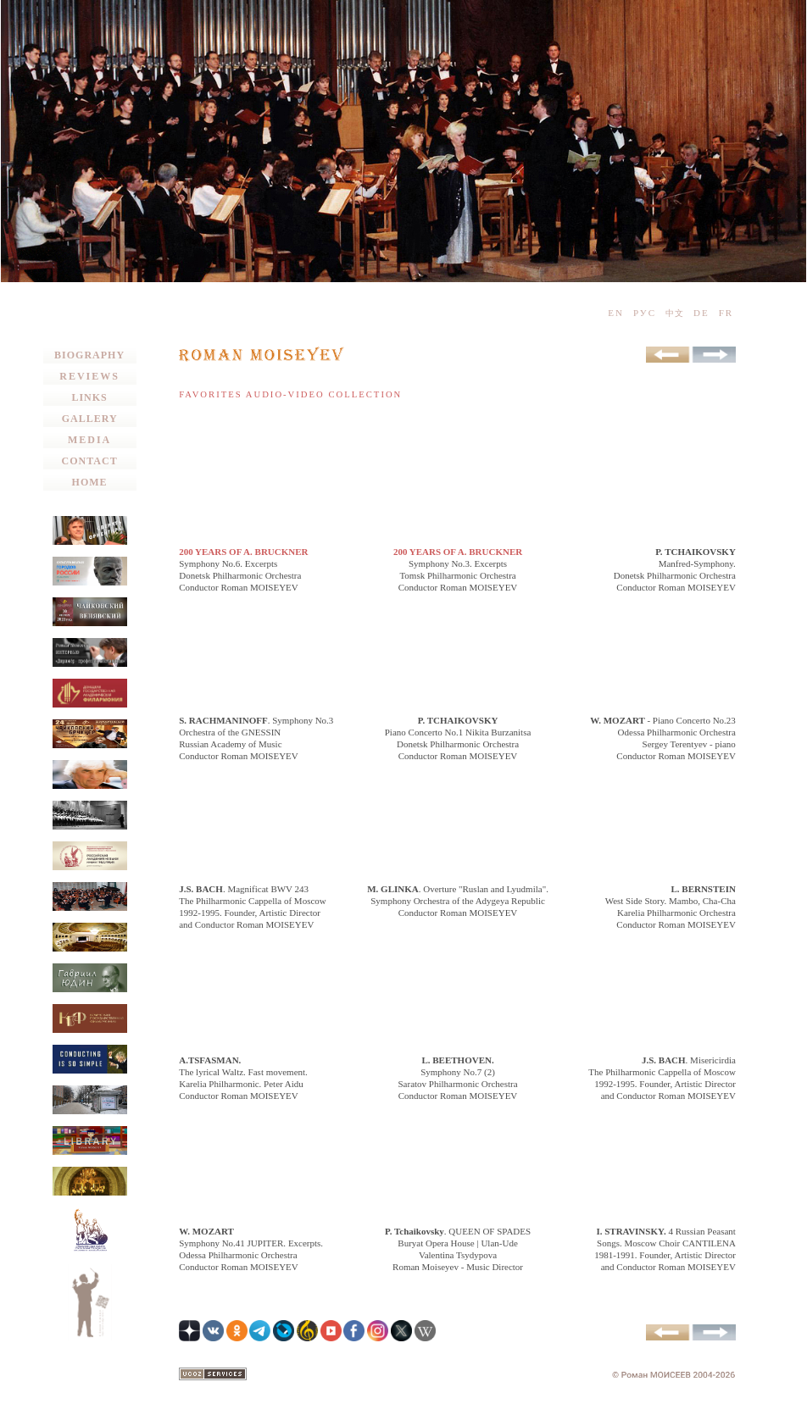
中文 (674, 313)
